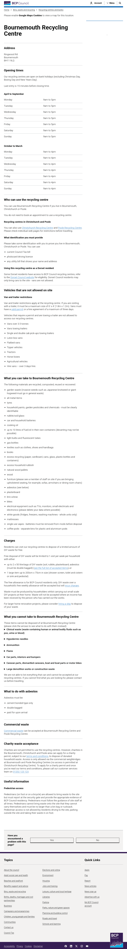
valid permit (17, 309)
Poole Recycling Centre (70, 227)
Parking (45, 895)
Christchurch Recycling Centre (37, 227)
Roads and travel (49, 911)
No (82, 836)
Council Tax (9, 925)
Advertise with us (92, 889)
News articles (90, 879)
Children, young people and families (19, 909)
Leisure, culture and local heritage (56, 884)
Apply (87, 862)
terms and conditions (37, 756)
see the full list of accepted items (51, 568)
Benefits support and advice (16, 879)
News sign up (90, 884)
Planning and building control (55, 906)
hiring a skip (64, 603)
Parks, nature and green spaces (56, 900)
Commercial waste (13, 730)
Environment (47, 868)
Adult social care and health (16, 868)
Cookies (28, 939)
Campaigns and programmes (16, 904)
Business (8, 898)
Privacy (20, 939)
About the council (11, 862)
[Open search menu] (120, 3)
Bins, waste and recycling (24, 10)
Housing (46, 873)
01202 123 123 (21, 771)
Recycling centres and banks (51, 10)
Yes (68, 836)
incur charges (72, 585)
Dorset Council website (22, 277)
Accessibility (9, 939)
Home (6, 10)
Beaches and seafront (13, 873)
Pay (86, 868)
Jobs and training (49, 879)
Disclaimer (38, 939)
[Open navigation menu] (110, 3)
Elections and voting (51, 862)
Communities (10, 914)
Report (87, 873)
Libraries (46, 889)
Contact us (8, 920)
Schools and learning (51, 916)
